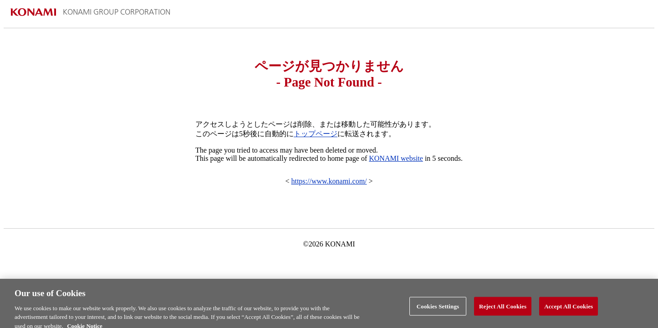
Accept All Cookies (568, 308)
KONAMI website (396, 158)
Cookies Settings (438, 308)
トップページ (315, 134)
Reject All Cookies (502, 308)
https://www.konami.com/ (329, 181)
